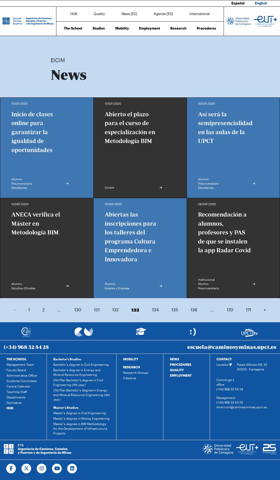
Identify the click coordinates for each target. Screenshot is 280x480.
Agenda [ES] (163, 14)
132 (115, 309)
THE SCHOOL (16, 359)
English (261, 3)
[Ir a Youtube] (57, 468)
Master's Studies (65, 407)
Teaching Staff (16, 391)
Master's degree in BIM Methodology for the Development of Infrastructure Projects (80, 428)
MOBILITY (130, 359)
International (200, 14)
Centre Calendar (18, 386)
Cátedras (129, 378)
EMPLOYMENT (181, 375)
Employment (149, 28)
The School (73, 28)
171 (248, 309)
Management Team (20, 364)
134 (155, 309)
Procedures (206, 28)
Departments (15, 397)
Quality (99, 14)
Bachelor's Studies (67, 359)
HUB (73, 14)
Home (55, 43)
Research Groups (135, 372)
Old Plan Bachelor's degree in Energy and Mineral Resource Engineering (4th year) (81, 394)
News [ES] (129, 14)
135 (174, 309)
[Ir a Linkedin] (72, 468)
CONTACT (224, 359)
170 (230, 309)
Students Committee (21, 381)
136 (194, 309)
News (65, 43)
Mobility (122, 28)
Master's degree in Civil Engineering (79, 413)
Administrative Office (21, 375)
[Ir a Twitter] (26, 468)
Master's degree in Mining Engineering (81, 418)
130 (77, 309)
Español (238, 3)
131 (97, 309)
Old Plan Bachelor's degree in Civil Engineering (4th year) (78, 382)
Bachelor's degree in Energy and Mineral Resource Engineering (77, 372)
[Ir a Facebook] (11, 468)
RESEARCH (131, 367)
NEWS (174, 359)
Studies (99, 28)
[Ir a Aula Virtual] (141, 334)
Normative (13, 402)
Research (178, 28)
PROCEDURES (180, 364)
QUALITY (177, 370)
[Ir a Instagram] (41, 468)
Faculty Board (16, 370)
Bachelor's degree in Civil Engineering (81, 364)
